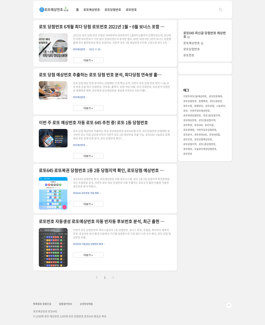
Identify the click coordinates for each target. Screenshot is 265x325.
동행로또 (198, 105)
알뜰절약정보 (65, 303)
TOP (229, 305)
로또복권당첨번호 (192, 115)
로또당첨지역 (190, 144)
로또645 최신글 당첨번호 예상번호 (204, 35)
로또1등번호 (216, 101)
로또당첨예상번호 (203, 139)
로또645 (198, 125)
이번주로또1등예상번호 (195, 96)
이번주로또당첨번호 (206, 129)
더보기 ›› (88, 60)
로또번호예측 (215, 96)
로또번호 (131, 9)
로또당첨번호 (113, 9)
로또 (185, 110)
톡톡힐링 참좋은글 (42, 303)
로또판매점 (188, 129)
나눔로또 (220, 105)
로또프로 (187, 139)
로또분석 (187, 134)
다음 (113, 277)
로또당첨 (209, 105)
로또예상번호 (91, 9)
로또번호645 (200, 134)
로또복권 (187, 125)
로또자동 (209, 125)
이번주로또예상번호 (200, 110)
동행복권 (203, 101)
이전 (97, 277)
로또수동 (187, 105)
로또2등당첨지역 (207, 120)
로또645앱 (214, 134)
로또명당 (187, 149)
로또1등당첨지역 (211, 115)
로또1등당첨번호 (207, 144)
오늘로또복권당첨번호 (205, 149)
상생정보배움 (86, 303)
